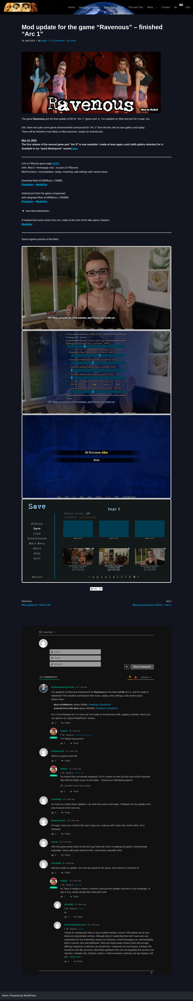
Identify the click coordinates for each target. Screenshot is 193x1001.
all (68, 40)
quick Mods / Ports (113, 7)
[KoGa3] (20, 7)
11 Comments (57, 40)
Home (70, 7)
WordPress (30, 997)
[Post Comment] (142, 668)
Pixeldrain (27, 185)
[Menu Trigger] (181, 4)
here (75, 149)
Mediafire (27, 225)
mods (73, 40)
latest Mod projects (88, 7)
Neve (5, 997)
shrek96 (78, 886)
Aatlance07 (79, 774)
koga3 (44, 40)
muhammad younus (83, 736)
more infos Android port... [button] (36, 212)
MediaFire (42, 185)
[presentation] (135, 656)
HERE (56, 164)
